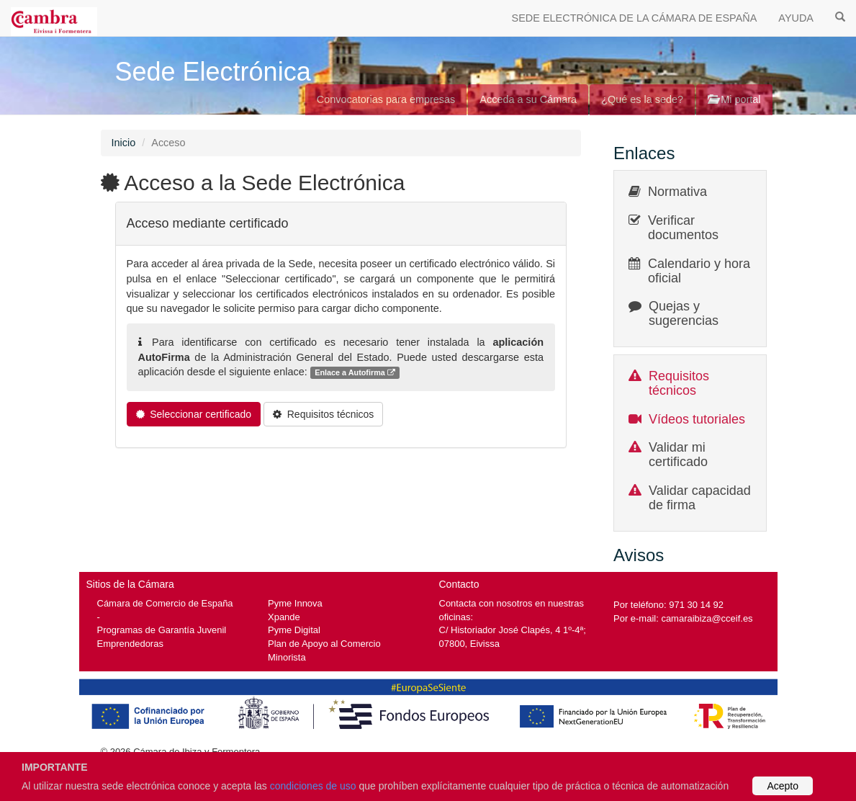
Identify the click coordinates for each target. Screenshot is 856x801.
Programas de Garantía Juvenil (162, 630)
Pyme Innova (295, 603)
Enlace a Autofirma (355, 372)
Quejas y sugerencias (683, 313)
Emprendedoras (130, 643)
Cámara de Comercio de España (165, 603)
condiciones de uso (313, 786)
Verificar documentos (683, 227)
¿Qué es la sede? (642, 99)
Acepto (782, 786)
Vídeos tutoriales (697, 419)
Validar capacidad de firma (700, 497)
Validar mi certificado (678, 454)
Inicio (124, 142)
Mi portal (734, 99)
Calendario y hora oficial (699, 270)
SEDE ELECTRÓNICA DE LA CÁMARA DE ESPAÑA (634, 18)
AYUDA (796, 18)
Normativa (677, 191)
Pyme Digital (294, 630)
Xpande (284, 617)
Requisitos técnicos (679, 383)
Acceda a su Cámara (528, 99)
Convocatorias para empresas (386, 99)
